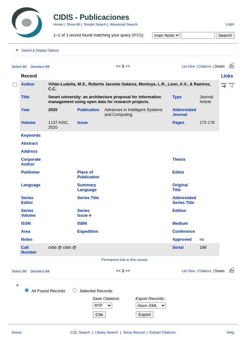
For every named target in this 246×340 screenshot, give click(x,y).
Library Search (106, 332)
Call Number (29, 250)
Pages (178, 122)
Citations (204, 66)
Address (29, 151)
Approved (182, 239)
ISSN (26, 223)
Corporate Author (31, 161)
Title (25, 96)
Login (230, 24)
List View (188, 66)
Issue (82, 122)
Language (30, 184)
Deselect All (39, 67)
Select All (19, 67)
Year (25, 109)
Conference (183, 231)
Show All (73, 24)
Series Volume (28, 213)
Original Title (180, 187)
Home (58, 24)
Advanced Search (123, 24)
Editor (178, 172)
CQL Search (80, 332)
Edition (179, 210)
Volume (28, 122)
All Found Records (48, 290)
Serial (178, 247)
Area (25, 231)
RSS (137, 35)
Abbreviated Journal (184, 112)
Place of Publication (88, 174)
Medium (180, 223)
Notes (27, 239)
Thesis (178, 159)
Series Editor (27, 200)
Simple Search (95, 24)
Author (28, 84)
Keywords (31, 135)
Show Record (133, 332)
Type (177, 96)
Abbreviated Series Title (184, 200)
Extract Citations (163, 332)
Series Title (88, 197)
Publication (88, 109)
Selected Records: (96, 290)
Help (230, 332)
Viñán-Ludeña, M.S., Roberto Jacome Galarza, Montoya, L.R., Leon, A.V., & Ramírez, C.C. (129, 86)
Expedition (87, 231)
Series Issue (83, 213)
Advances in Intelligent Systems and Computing (133, 112)
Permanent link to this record (124, 260)
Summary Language (86, 187)
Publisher (30, 172)
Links (227, 75)
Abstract (29, 143)
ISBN (82, 223)
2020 (52, 109)
